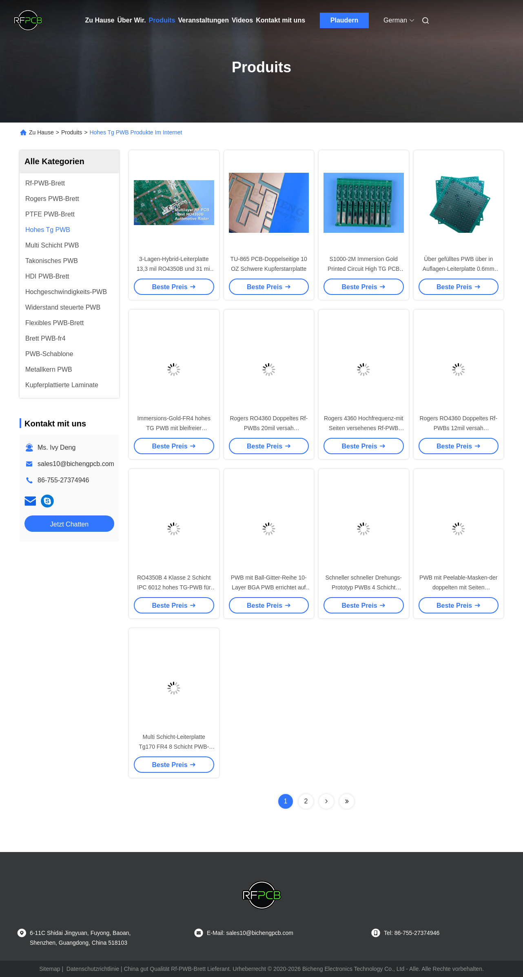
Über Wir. (131, 20)
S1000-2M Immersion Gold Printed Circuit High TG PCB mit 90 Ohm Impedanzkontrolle (364, 269)
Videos (242, 20)
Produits (162, 20)
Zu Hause (100, 20)
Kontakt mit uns (280, 20)
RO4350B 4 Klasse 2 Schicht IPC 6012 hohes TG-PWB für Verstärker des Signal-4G (174, 587)
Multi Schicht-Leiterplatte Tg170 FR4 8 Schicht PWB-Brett (174, 747)
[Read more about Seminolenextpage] (326, 801)
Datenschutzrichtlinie (92, 969)
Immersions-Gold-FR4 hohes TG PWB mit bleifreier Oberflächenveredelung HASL (174, 428)
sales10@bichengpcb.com (76, 463)
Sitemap (49, 969)
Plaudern (344, 20)
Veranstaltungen (203, 20)
